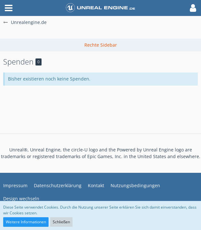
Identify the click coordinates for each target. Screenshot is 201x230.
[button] (8, 8)
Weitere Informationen (26, 222)
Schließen (61, 222)
